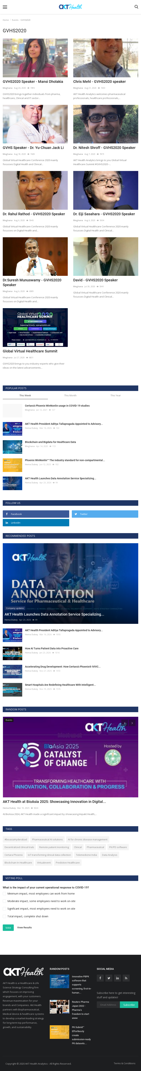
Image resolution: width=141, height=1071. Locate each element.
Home (6, 20)
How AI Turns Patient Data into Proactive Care (52, 648)
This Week (25, 395)
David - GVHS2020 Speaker (95, 280)
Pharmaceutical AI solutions (47, 839)
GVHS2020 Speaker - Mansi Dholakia (33, 81)
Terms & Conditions (124, 1063)
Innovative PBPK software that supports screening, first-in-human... (81, 984)
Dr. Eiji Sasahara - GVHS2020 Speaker (104, 214)
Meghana (7, 87)
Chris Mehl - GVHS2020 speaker (99, 81)
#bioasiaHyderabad (16, 839)
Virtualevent (44, 862)
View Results (24, 927)
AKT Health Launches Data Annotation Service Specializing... (60, 478)
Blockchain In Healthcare (18, 862)
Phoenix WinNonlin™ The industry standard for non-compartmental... (65, 460)
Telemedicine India (86, 855)
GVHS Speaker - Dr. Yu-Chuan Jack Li (33, 147)
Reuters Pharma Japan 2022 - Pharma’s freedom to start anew (80, 1009)
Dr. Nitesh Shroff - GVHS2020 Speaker (104, 147)
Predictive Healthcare (68, 862)
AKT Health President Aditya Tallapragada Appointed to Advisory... (64, 423)
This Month (70, 395)
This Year (116, 395)
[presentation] (124, 723)
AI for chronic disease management (87, 839)
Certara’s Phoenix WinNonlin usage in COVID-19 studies (57, 405)
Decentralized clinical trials (19, 847)
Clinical (78, 847)
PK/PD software (118, 847)
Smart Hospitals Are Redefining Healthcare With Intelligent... (60, 684)
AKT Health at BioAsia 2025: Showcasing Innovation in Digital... (54, 801)
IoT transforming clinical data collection (49, 855)
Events (15, 20)
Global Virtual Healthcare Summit (30, 351)
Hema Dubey (31, 428)
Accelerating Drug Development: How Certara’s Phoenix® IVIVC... (63, 666)
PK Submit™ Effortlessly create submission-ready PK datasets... (81, 1035)
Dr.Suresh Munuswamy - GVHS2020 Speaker (32, 282)
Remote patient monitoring (54, 847)
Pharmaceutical (95, 847)
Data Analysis (109, 855)
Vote (8, 927)
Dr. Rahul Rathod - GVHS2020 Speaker (34, 214)
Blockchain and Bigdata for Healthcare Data (50, 442)
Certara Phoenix (14, 855)
